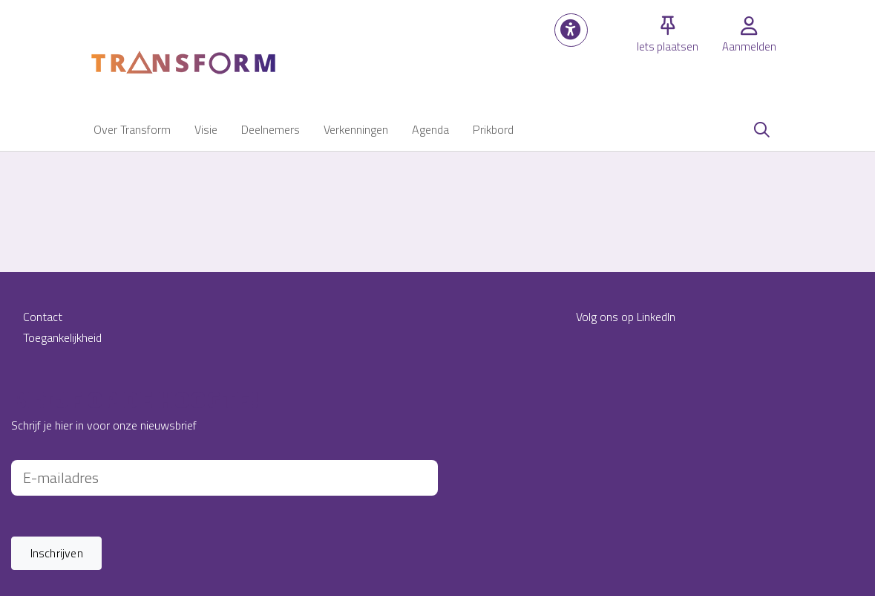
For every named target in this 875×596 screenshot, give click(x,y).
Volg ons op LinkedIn (625, 316)
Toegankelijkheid (62, 337)
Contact (42, 316)
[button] (571, 30)
